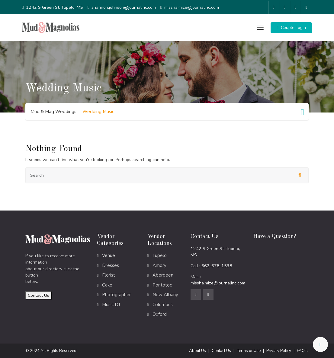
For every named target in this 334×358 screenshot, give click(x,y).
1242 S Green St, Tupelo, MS (54, 7)
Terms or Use (249, 350)
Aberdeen (163, 275)
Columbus (163, 304)
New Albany (165, 294)
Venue (108, 255)
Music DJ (111, 304)
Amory (159, 265)
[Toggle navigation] (259, 27)
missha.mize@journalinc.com (191, 7)
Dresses (110, 265)
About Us (197, 350)
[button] (291, 27)
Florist (108, 275)
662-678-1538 (216, 265)
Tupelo (160, 255)
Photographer (116, 294)
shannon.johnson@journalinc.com (124, 7)
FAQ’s (302, 350)
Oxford (160, 314)
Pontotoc (162, 284)
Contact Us (38, 295)
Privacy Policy (278, 350)
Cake (107, 284)
